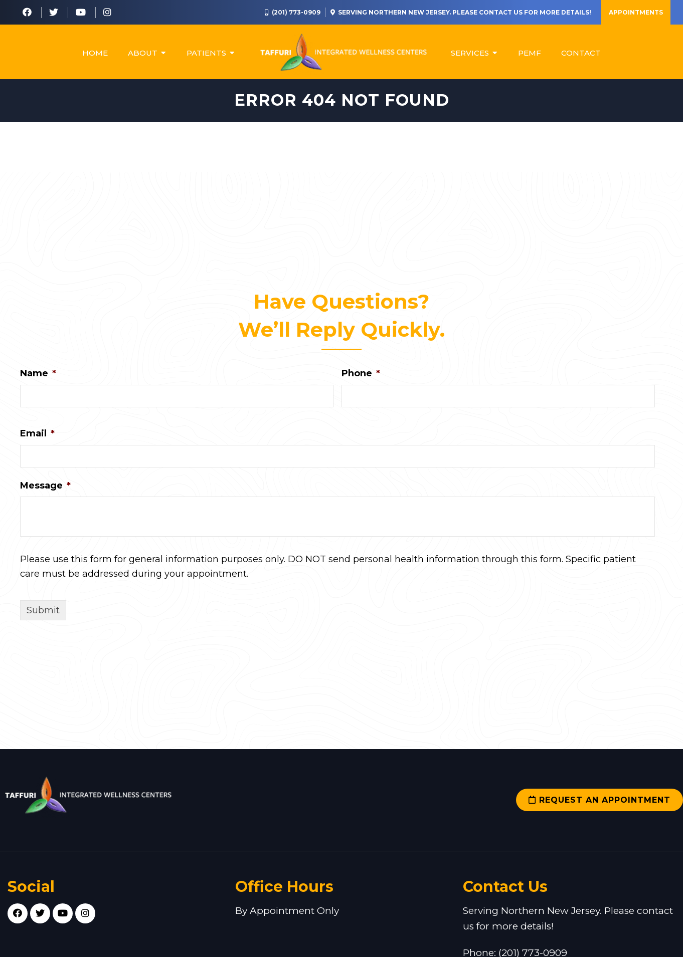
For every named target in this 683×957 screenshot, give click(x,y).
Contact (581, 53)
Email (37, 435)
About (142, 53)
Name (38, 375)
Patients (206, 53)
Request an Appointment (599, 802)
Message (45, 487)
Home (95, 53)
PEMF (529, 53)
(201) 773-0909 (296, 12)
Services (470, 53)
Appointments (636, 12)
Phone (361, 375)
